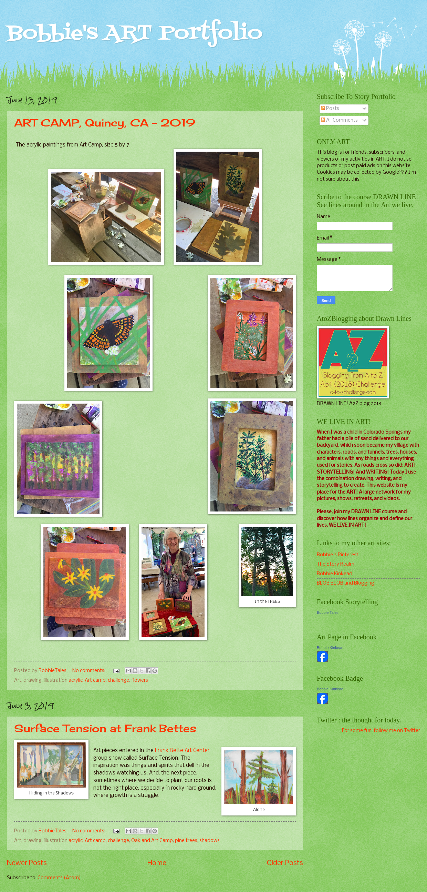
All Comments (339, 120)
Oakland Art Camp (152, 840)
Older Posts (285, 863)
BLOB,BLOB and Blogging (345, 583)
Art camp (95, 680)
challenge (118, 680)
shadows (209, 840)
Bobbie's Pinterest (337, 555)
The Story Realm (335, 564)
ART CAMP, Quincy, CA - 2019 (104, 122)
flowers (139, 680)
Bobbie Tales (328, 612)
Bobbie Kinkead (334, 574)
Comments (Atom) (59, 878)
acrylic (76, 680)
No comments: (89, 670)
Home (156, 863)
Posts (330, 108)
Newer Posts (27, 863)
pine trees (186, 840)
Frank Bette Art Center (182, 750)
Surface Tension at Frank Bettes (105, 728)
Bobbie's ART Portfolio (134, 33)
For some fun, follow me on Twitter (381, 730)
